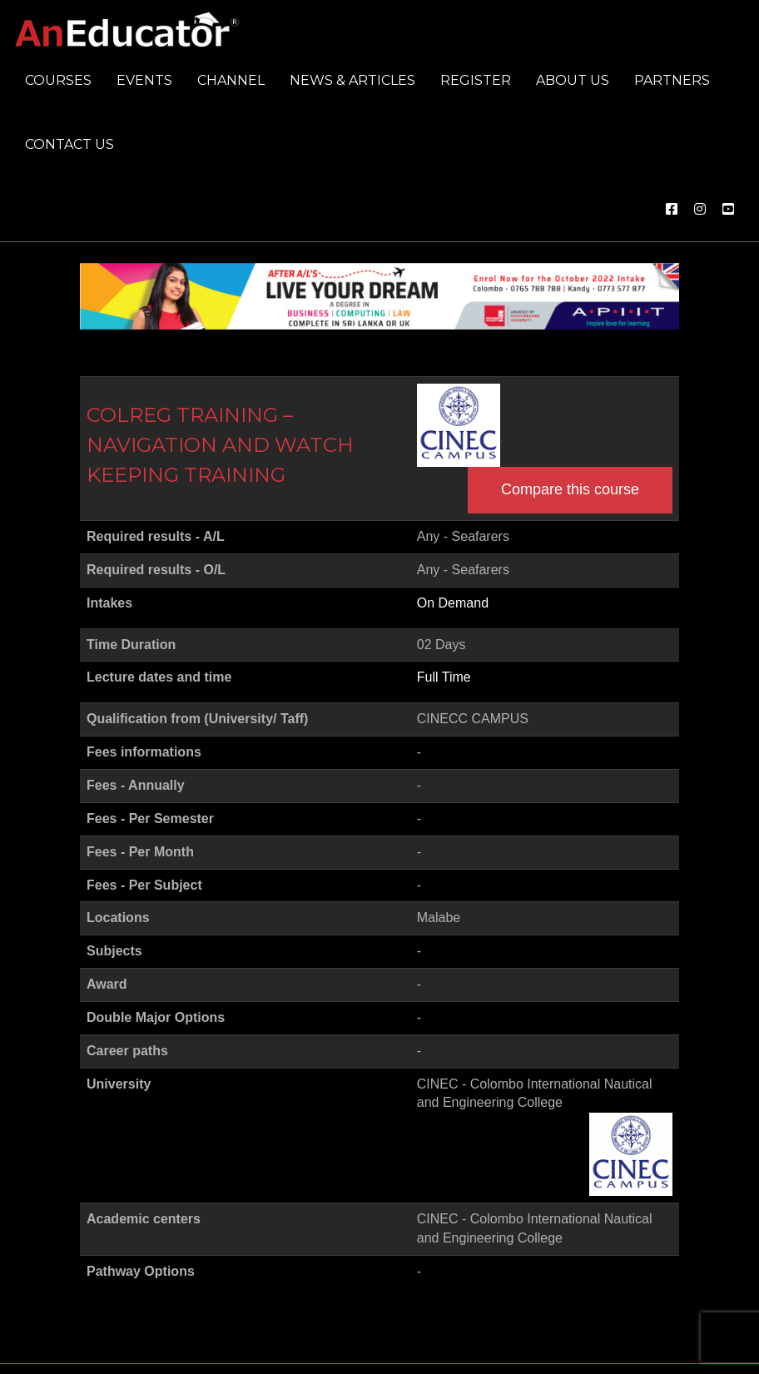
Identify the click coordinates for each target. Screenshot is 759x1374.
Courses (58, 80)
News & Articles (352, 80)
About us (572, 80)
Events (144, 80)
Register (475, 80)
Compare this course (570, 489)
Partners (672, 80)
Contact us (69, 144)
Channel (231, 80)
